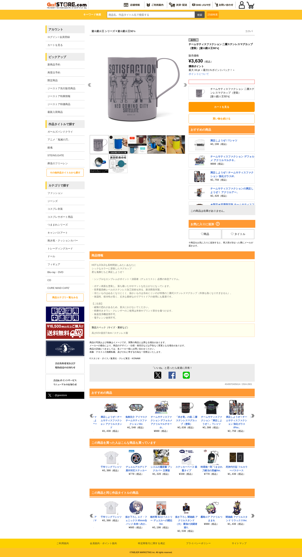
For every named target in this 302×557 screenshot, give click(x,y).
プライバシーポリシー (198, 543)
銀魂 (50, 147)
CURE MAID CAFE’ (58, 288)
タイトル (238, 234)
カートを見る (55, 45)
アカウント (55, 29)
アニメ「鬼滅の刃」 (58, 139)
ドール (51, 256)
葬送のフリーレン (57, 163)
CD (49, 280)
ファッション (55, 193)
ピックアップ (57, 57)
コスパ (249, 31)
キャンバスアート (57, 232)
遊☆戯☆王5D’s (126, 31)
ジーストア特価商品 (58, 104)
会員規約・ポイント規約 (103, 543)
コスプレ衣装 (55, 208)
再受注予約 (53, 72)
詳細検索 (213, 14)
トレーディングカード (60, 248)
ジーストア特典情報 (58, 96)
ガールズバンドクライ (60, 131)
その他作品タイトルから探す (65, 172)
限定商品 (52, 80)
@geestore (57, 395)
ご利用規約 (62, 543)
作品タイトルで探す (61, 124)
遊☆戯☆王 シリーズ (103, 31)
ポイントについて (199, 73)
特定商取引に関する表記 (151, 543)
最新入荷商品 (55, 112)
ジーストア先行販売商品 (61, 88)
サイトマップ (239, 543)
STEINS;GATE (55, 155)
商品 (205, 234)
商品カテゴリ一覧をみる (65, 297)
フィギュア (53, 264)
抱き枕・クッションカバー (62, 240)
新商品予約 (53, 64)
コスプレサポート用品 (60, 216)
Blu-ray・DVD (55, 272)
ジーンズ (52, 201)
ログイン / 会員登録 (58, 37)
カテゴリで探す (58, 185)
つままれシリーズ (57, 224)
